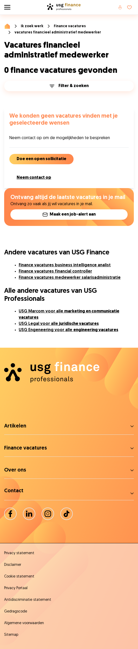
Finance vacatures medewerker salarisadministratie (70, 278)
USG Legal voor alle (59, 324)
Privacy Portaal (16, 588)
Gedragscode (15, 612)
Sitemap (11, 635)
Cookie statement (19, 577)
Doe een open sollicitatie (41, 159)
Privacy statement (19, 553)
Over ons (15, 470)
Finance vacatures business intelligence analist (65, 265)
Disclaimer (12, 565)
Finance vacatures (70, 26)
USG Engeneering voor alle (68, 330)
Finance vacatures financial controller (55, 271)
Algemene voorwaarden (24, 623)
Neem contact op (34, 178)
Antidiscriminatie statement (27, 600)
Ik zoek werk (32, 26)
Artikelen (15, 426)
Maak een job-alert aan (69, 214)
